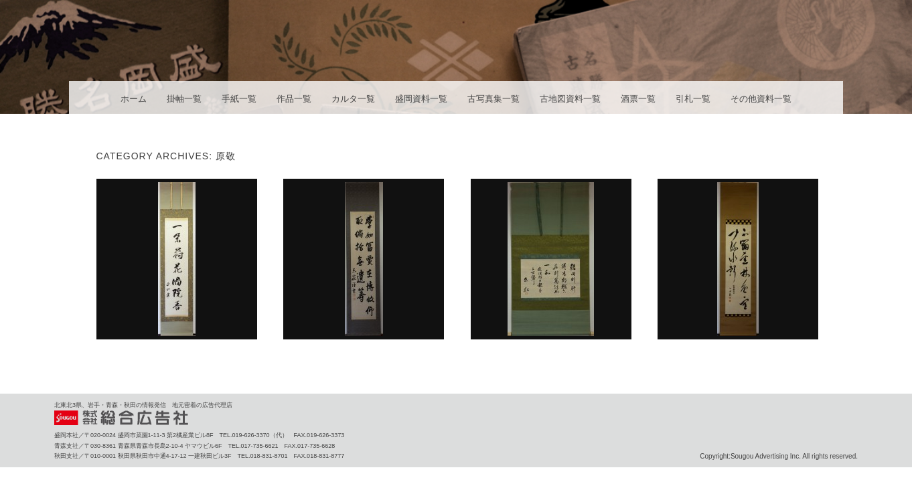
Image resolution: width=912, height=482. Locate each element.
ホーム (134, 99)
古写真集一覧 (493, 99)
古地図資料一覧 (570, 99)
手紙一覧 (239, 99)
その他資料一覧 (761, 99)
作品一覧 (294, 99)
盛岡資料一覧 (421, 99)
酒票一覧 (638, 99)
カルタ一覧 (353, 99)
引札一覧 (693, 99)
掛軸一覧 (184, 99)
